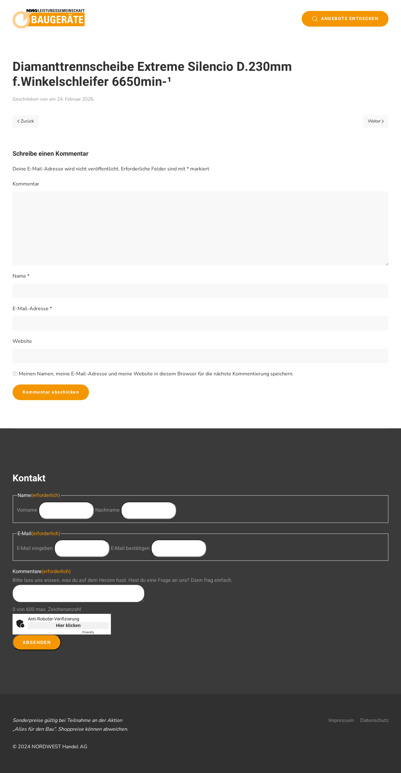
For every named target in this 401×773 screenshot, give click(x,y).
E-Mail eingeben (35, 548)
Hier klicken (68, 625)
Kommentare (42, 571)
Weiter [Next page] (376, 121)
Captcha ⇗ (95, 632)
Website (22, 341)
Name (21, 276)
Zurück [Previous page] (25, 121)
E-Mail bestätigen (130, 548)
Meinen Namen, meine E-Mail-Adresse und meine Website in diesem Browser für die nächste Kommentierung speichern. (153, 373)
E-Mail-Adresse (32, 308)
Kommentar (26, 183)
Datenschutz (374, 720)
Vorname (27, 510)
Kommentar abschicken (51, 392)
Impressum (341, 720)
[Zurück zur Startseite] (49, 18)
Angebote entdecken (345, 18)
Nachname (107, 510)
